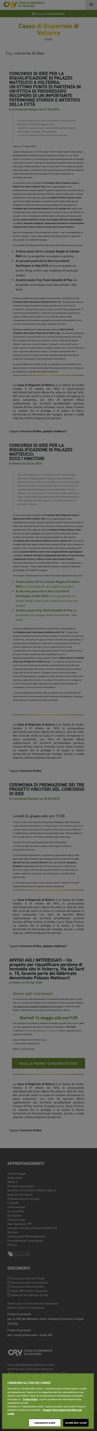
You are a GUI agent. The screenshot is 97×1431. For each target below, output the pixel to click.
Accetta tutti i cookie (76, 1422)
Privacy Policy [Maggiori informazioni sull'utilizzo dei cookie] (30, 1399)
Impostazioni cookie (44, 1422)
